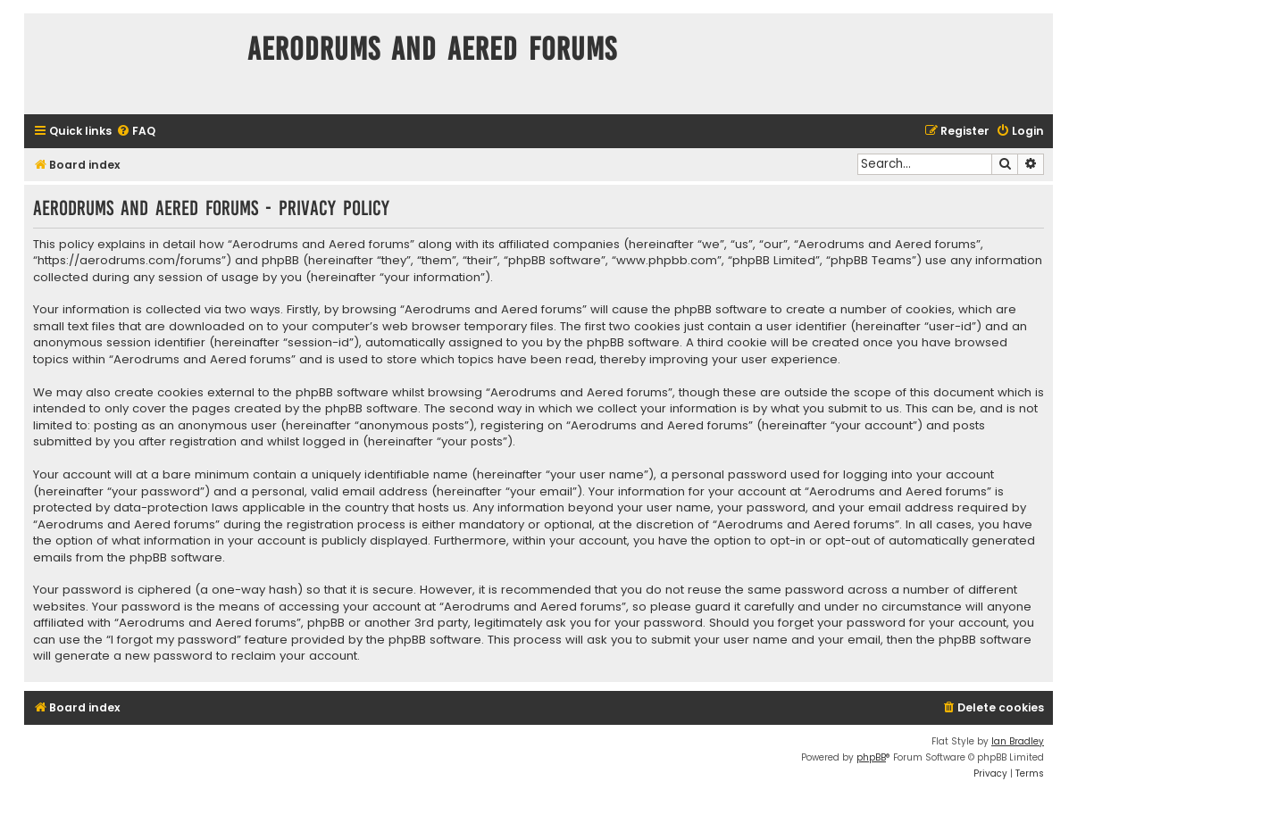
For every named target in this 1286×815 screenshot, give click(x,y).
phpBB (871, 757)
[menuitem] (135, 132)
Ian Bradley (1017, 741)
